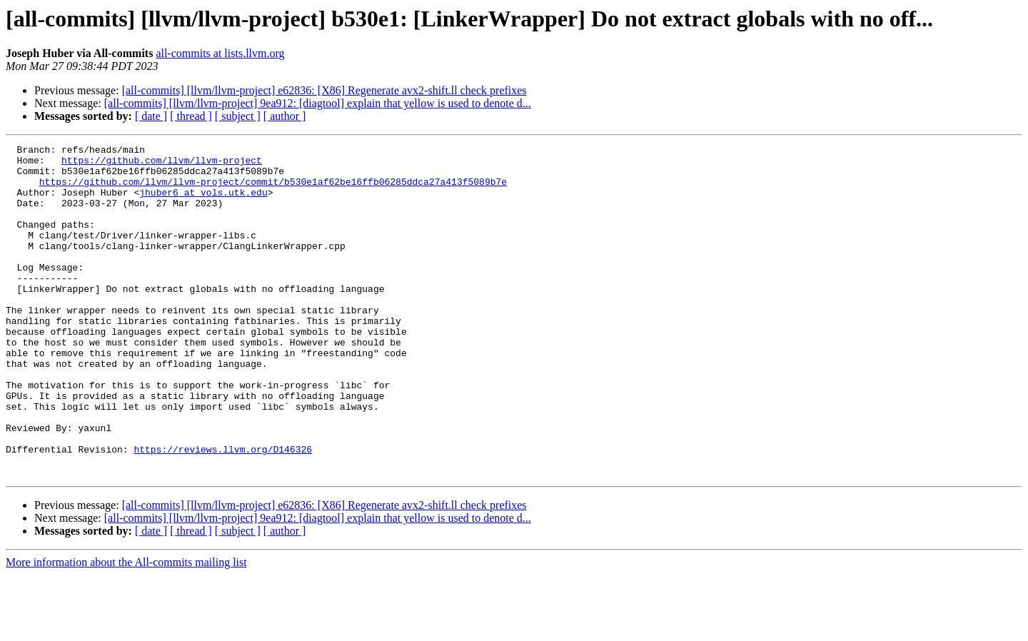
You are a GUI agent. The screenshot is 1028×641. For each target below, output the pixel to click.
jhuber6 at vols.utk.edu (203, 202)
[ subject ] (238, 116)
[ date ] (151, 116)
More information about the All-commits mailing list (126, 628)
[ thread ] (191, 116)
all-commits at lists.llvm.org (220, 53)
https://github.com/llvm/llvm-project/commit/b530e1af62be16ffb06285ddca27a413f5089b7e (273, 189)
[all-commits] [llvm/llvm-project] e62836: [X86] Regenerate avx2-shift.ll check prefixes (324, 90)
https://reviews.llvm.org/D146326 (222, 511)
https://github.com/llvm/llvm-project (161, 164)
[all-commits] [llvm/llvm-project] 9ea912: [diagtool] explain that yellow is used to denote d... (317, 103)
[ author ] (284, 116)
